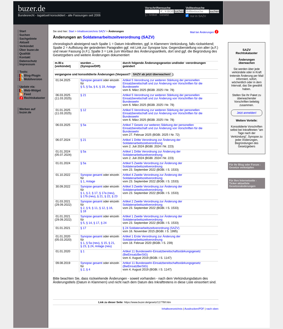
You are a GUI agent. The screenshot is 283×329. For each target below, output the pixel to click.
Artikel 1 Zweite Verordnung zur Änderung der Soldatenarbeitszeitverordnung (152, 218)
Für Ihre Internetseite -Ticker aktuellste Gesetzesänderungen (243, 183)
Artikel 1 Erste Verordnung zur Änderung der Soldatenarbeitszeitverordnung (151, 238)
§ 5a (89, 86)
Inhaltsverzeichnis (172, 308)
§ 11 (95, 208)
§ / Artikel (151, 15)
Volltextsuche (195, 8)
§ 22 (107, 196)
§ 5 (82, 86)
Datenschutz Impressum (28, 62)
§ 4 (88, 269)
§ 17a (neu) (106, 193)
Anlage (110, 86)
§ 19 (102, 86)
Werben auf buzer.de (27, 110)
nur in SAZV (198, 16)
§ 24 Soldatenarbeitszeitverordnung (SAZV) (151, 228)
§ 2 (88, 193)
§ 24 (104, 223)
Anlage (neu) (103, 246)
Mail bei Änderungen (204, 32)
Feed (27, 94)
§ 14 (89, 223)
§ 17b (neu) (87, 196)
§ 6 (95, 86)
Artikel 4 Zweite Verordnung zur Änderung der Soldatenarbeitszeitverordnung (152, 176)
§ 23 (115, 196)
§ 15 (104, 243)
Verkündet (26, 46)
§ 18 (83, 211)
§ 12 (83, 110)
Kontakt (24, 57)
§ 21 (83, 95)
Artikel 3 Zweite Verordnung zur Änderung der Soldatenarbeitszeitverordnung (152, 188)
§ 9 (88, 208)
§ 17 (95, 193)
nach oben (212, 308)
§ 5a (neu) (93, 243)
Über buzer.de (29, 50)
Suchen (24, 35)
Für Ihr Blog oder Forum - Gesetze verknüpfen (245, 166)
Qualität (24, 53)
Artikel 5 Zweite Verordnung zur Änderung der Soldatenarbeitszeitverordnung (152, 165)
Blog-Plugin (32, 75)
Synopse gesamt (91, 80)
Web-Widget (32, 90)
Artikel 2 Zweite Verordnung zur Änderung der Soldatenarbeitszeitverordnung (152, 203)
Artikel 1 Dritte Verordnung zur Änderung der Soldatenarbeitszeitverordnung (152, 141)
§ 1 (82, 181)
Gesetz (164, 15)
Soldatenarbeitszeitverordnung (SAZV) (119, 37)
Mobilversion (33, 79)
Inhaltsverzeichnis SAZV (91, 31)
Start (22, 31)
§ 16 (109, 208)
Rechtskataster (34, 98)
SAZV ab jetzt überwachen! (152, 74)
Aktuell (24, 42)
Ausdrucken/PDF (194, 308)
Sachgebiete (28, 38)
